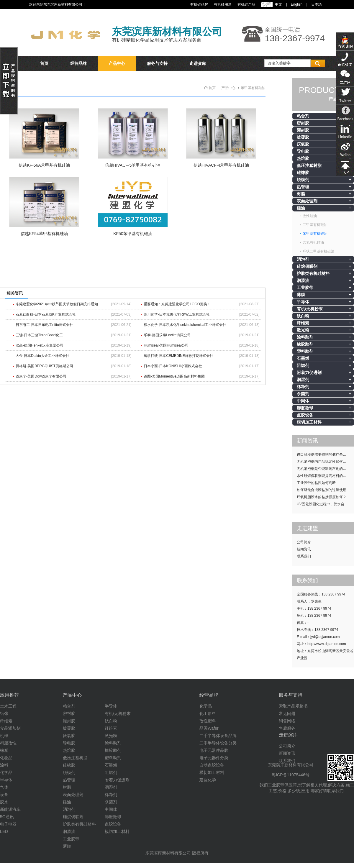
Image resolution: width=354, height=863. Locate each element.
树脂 (301, 193)
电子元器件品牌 (213, 750)
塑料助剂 (305, 351)
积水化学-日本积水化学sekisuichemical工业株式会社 (185, 325)
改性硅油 (310, 216)
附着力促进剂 (309, 372)
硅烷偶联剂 (307, 266)
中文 (278, 4)
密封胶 (303, 123)
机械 (4, 735)
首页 (44, 63)
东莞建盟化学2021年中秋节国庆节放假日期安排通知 (57, 304)
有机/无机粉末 (310, 308)
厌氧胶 (303, 144)
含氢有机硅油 (313, 242)
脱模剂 (303, 179)
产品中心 (117, 63)
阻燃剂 (303, 365)
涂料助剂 (305, 337)
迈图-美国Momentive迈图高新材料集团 (174, 376)
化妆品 (6, 757)
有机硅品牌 (199, 4)
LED (4, 831)
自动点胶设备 (211, 765)
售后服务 (287, 728)
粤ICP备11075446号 (290, 774)
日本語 (316, 4)
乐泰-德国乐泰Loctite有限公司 (167, 335)
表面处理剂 (307, 200)
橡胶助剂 (305, 344)
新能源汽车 (10, 809)
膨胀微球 (305, 408)
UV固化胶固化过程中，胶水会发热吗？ (325, 504)
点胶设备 (305, 415)
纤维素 (303, 323)
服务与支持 (157, 63)
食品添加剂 (10, 728)
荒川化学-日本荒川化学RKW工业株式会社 (177, 314)
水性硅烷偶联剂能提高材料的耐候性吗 (325, 476)
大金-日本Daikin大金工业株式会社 (42, 356)
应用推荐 (9, 695)
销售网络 (287, 720)
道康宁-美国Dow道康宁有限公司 (41, 376)
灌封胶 (303, 130)
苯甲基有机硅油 (315, 234)
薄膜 (301, 294)
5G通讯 (7, 816)
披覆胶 (303, 137)
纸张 (4, 713)
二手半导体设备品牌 (218, 735)
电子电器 (8, 824)
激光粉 (303, 330)
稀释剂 (303, 386)
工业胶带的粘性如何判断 (316, 483)
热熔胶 (303, 158)
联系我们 (304, 556)
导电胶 (303, 151)
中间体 (303, 400)
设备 (4, 794)
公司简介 (304, 542)
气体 (4, 787)
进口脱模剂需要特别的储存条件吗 (323, 454)
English (296, 4)
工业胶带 (305, 287)
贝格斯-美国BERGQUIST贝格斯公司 (44, 366)
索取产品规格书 (293, 706)
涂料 (4, 765)
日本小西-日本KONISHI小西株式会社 (173, 366)
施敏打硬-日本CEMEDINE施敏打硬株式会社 (178, 356)
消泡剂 (303, 259)
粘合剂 (303, 116)
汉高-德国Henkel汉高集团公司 (39, 345)
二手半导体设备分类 (218, 743)
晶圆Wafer (209, 728)
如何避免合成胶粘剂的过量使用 (321, 490)
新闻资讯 (304, 549)
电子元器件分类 (213, 757)
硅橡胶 (303, 172)
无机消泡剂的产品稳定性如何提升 (323, 462)
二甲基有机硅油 (315, 225)
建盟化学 (207, 779)
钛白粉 (303, 316)
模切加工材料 (309, 422)
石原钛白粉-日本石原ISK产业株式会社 (46, 314)
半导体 (303, 301)
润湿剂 (303, 379)
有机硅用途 (223, 4)
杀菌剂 (303, 393)
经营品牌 (78, 63)
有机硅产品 (246, 4)
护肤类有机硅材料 (313, 273)
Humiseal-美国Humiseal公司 (166, 345)
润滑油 (303, 280)
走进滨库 (197, 63)
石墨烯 (303, 358)
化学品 (6, 772)
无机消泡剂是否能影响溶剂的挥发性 (325, 469)
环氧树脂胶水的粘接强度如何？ (321, 497)
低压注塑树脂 (309, 165)
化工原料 (207, 713)
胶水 (4, 802)
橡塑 (4, 750)
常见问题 (287, 713)
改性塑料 (207, 720)
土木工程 (8, 706)
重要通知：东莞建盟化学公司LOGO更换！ (177, 304)
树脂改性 (8, 743)
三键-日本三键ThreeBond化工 (39, 335)
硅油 (301, 208)
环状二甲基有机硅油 (319, 251)
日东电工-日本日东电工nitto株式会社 (44, 325)
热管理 (303, 186)
